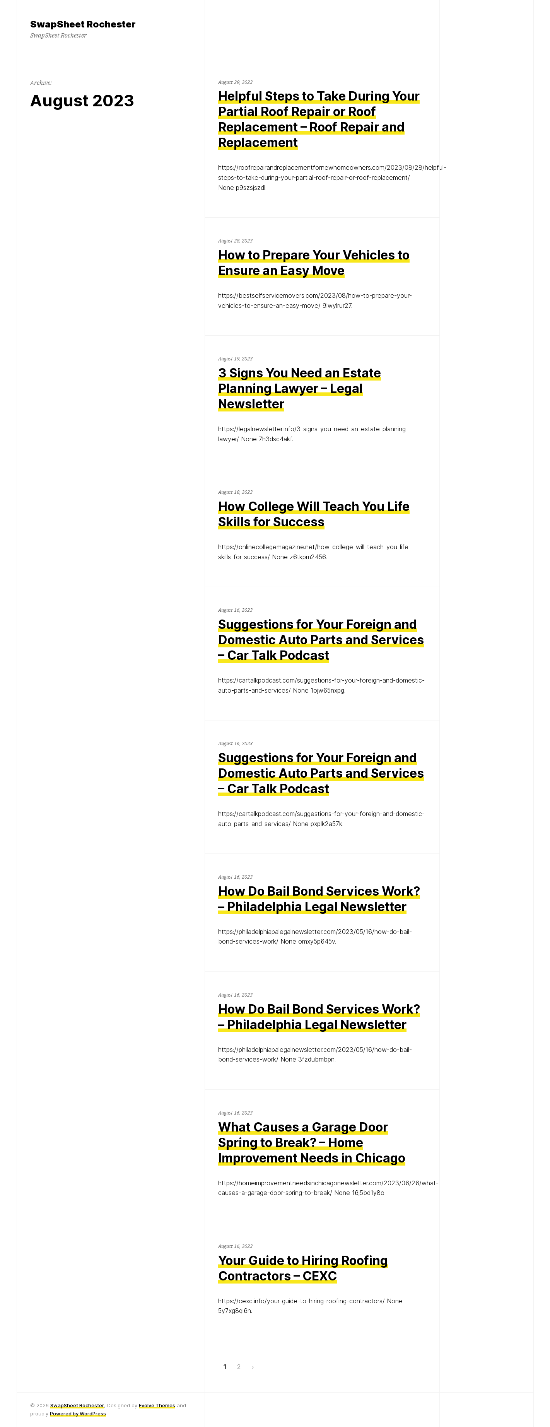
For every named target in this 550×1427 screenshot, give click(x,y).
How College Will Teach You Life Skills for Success (314, 514)
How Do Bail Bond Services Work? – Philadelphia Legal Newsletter (319, 899)
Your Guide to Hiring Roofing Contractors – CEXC (303, 1268)
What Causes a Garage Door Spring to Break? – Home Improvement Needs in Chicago (311, 1143)
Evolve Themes (157, 1405)
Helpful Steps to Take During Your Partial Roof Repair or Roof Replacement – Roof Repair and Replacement (319, 119)
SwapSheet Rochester (77, 1405)
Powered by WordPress (78, 1413)
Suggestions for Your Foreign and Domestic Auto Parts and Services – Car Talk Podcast (321, 640)
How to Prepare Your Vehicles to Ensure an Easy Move (314, 263)
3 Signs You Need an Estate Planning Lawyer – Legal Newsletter (299, 388)
